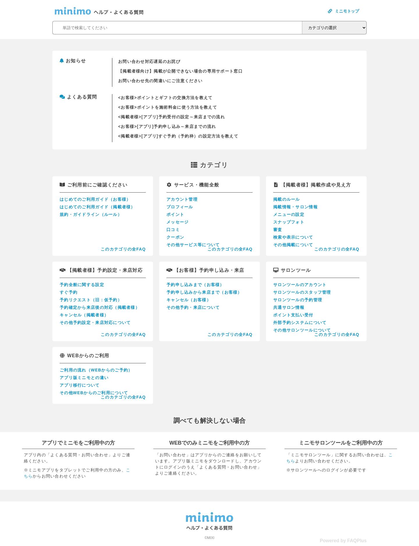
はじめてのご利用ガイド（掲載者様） (97, 207)
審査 (277, 229)
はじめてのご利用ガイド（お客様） (95, 199)
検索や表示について (293, 237)
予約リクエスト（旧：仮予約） (91, 299)
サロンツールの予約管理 (297, 299)
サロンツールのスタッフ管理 (302, 292)
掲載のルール (286, 199)
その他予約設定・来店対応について (95, 322)
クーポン (175, 237)
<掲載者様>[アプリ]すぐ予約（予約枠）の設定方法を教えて (178, 136)
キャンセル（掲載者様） (84, 315)
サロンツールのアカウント (299, 284)
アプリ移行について (80, 385)
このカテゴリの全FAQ (123, 249)
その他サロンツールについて (302, 330)
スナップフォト (288, 222)
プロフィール (179, 207)
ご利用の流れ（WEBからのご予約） (96, 370)
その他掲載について (293, 244)
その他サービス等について (193, 244)
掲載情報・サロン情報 (295, 207)
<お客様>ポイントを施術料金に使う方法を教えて (167, 107)
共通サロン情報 (288, 307)
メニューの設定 (288, 214)
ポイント (175, 214)
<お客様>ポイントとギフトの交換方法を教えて (165, 97)
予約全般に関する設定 (82, 284)
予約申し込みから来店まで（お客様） (204, 292)
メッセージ (177, 222)
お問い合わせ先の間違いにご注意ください (160, 80)
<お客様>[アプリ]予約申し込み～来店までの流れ (167, 126)
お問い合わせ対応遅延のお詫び (149, 61)
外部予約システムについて (299, 322)
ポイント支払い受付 (293, 315)
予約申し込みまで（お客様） (195, 284)
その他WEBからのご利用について (94, 392)
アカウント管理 (182, 199)
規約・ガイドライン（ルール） (91, 214)
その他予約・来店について (193, 307)
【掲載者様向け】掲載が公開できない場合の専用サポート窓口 (180, 71)
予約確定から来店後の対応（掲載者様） (100, 307)
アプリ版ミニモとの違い (84, 377)
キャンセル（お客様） (188, 299)
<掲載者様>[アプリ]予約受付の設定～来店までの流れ (171, 117)
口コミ (173, 229)
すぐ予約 (68, 292)
